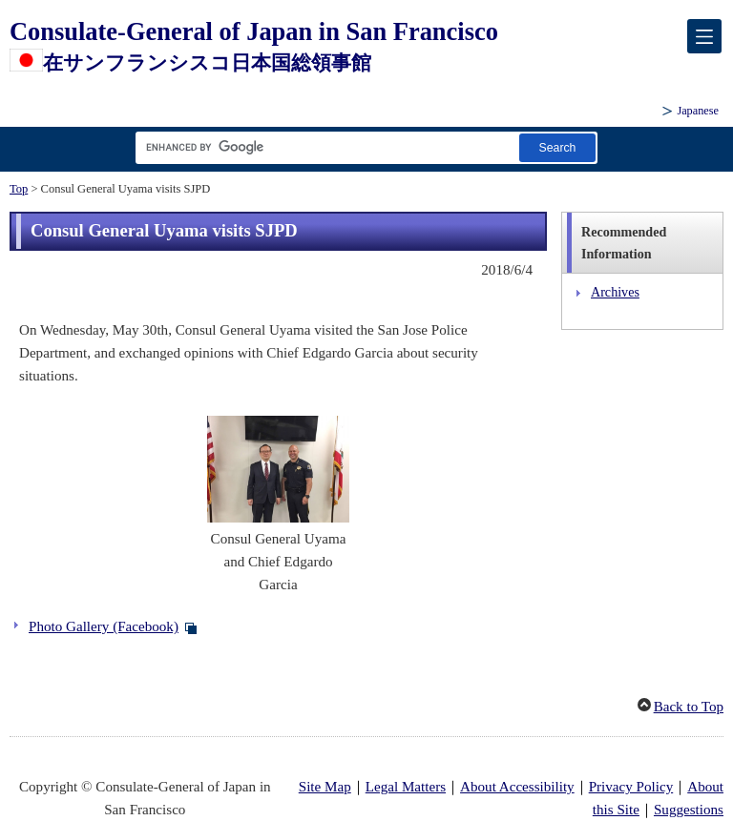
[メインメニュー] (704, 36)
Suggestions (688, 809)
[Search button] (557, 147)
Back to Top (688, 706)
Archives (615, 291)
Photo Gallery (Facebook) (103, 626)
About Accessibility (517, 786)
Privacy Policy (631, 786)
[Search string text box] (323, 147)
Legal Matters (406, 786)
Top (19, 188)
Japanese (698, 110)
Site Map (325, 786)
